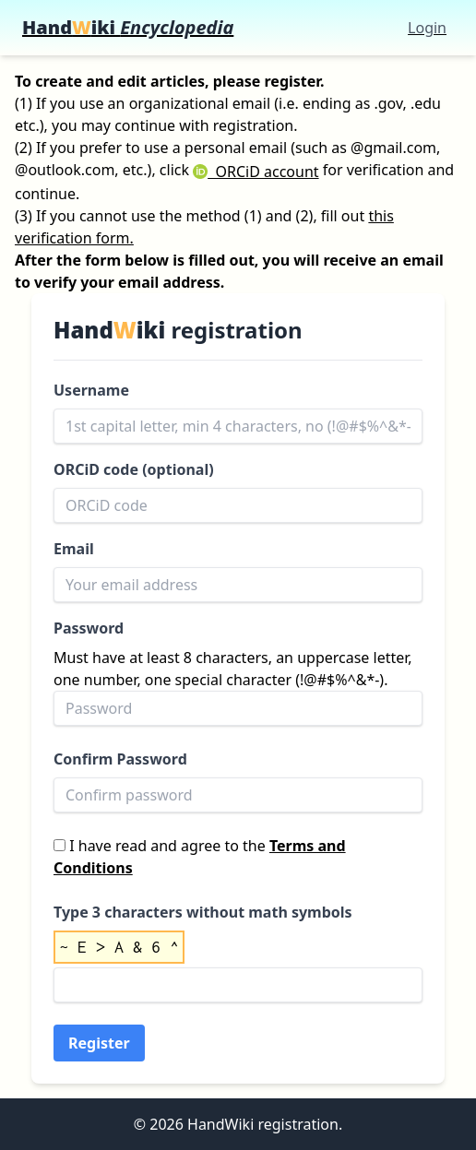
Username (91, 390)
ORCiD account (255, 171)
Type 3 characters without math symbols (203, 912)
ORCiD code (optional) (134, 469)
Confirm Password (120, 759)
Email (74, 549)
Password (89, 628)
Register (99, 1043)
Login (427, 28)
